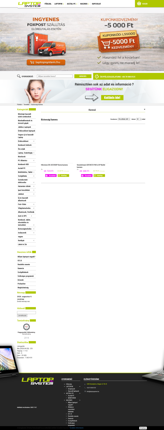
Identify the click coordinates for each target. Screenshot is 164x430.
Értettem (143, 428)
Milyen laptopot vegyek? (26, 256)
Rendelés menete (24, 264)
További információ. (76, 428)
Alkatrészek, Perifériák (26, 212)
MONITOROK (72, 398)
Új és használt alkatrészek (23, 199)
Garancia (21, 268)
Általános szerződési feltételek (71, 409)
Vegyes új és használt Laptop (25, 135)
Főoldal (19, 104)
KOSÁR (142, 3)
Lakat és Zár (22, 244)
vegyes (20, 236)
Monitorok (22, 156)
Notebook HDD (23, 164)
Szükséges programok (26, 276)
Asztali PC (21, 168)
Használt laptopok (73, 391)
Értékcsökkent (26, 141)
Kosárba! (51, 175)
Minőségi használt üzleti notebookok (24, 115)
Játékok (26, 194)
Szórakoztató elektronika (26, 181)
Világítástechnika (26, 208)
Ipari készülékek (26, 190)
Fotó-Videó (26, 204)
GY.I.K (20, 260)
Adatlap (62, 175)
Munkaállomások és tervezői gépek (25, 121)
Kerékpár (26, 240)
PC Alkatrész (26, 160)
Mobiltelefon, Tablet (26, 172)
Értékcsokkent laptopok (26, 131)
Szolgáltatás (26, 176)
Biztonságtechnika (26, 229)
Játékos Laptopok (24, 127)
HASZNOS (84, 4)
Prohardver (22, 283)
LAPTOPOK (59, 4)
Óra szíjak (21, 149)
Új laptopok (71, 389)
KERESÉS (82, 76)
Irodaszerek (26, 232)
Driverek (21, 280)
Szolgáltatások (23, 272)
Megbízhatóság (23, 287)
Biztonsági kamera (37, 104)
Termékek (26, 104)
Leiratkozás (22, 315)
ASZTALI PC (72, 4)
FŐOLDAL (48, 4)
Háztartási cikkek (26, 186)
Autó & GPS (25, 216)
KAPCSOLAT (96, 4)
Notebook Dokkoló (25, 145)
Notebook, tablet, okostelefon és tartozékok (26, 222)
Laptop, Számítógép (26, 153)
